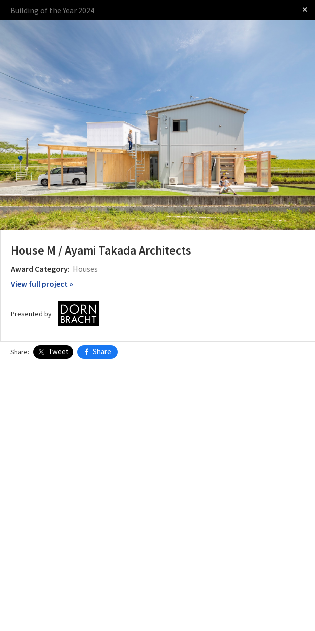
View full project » (42, 284)
